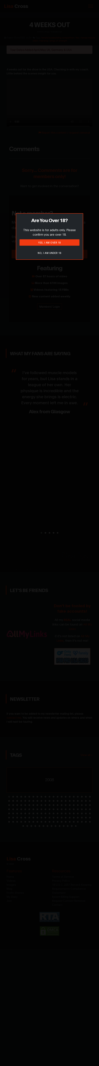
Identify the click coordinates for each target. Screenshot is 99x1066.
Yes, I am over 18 (49, 242)
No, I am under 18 (49, 252)
